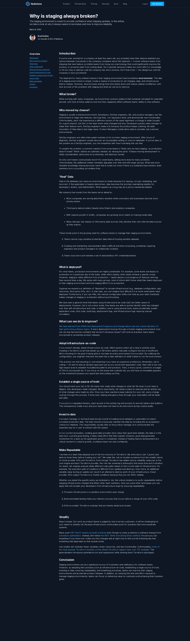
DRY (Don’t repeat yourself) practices (88, 532)
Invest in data (34, 78)
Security (105, 4)
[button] (66, 4)
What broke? (34, 58)
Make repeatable (36, 81)
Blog (125, 4)
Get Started (157, 4)
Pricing (94, 4)
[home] (34, 4)
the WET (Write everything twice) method (120, 535)
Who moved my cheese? (38, 61)
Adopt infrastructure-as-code (40, 72)
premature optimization (70, 535)
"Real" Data (34, 64)
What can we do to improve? (40, 70)
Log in (145, 4)
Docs (116, 4)
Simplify (32, 84)
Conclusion (34, 87)
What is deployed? (36, 67)
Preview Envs (80, 4)
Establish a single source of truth (41, 75)
